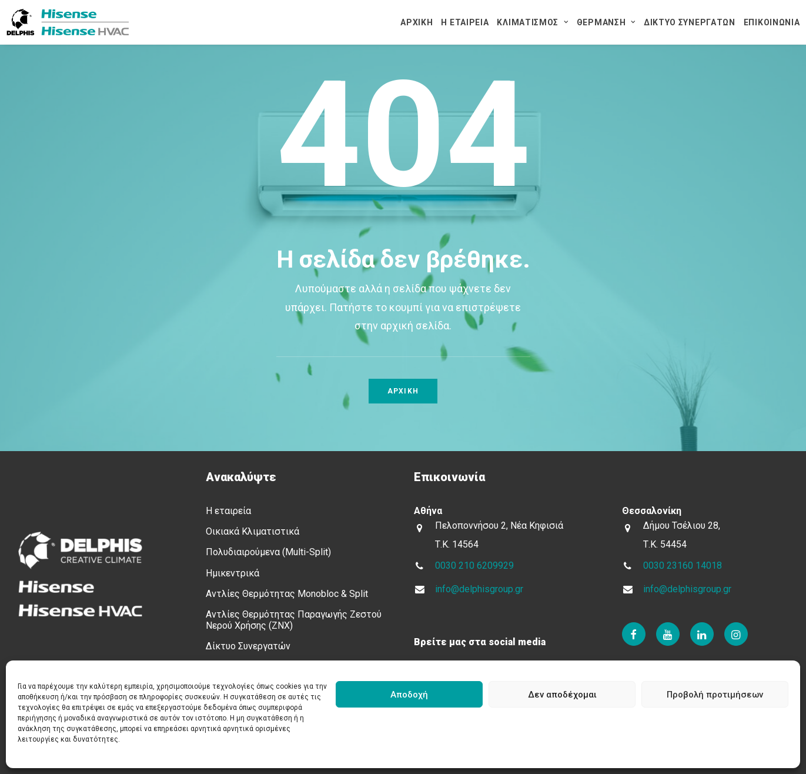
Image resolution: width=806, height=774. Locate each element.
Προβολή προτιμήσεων (715, 694)
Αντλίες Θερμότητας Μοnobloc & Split (287, 593)
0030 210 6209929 (474, 565)
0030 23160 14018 (682, 565)
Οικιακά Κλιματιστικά (252, 531)
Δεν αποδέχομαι (562, 694)
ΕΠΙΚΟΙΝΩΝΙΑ (772, 22)
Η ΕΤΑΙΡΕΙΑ (465, 22)
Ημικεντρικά (232, 573)
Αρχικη (403, 391)
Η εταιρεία (228, 510)
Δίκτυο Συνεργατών (248, 646)
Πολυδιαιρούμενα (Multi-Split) (268, 552)
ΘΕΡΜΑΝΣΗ (606, 22)
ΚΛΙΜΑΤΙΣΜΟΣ (532, 22)
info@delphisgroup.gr (479, 589)
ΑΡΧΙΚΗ (416, 22)
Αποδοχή (409, 694)
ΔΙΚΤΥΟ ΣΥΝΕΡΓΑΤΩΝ (689, 22)
